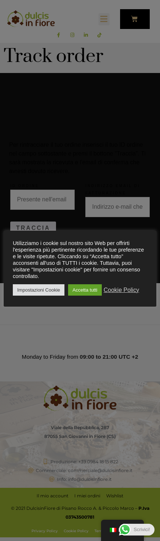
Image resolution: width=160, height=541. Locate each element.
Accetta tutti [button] (84, 290)
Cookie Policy (121, 290)
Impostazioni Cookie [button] (38, 290)
